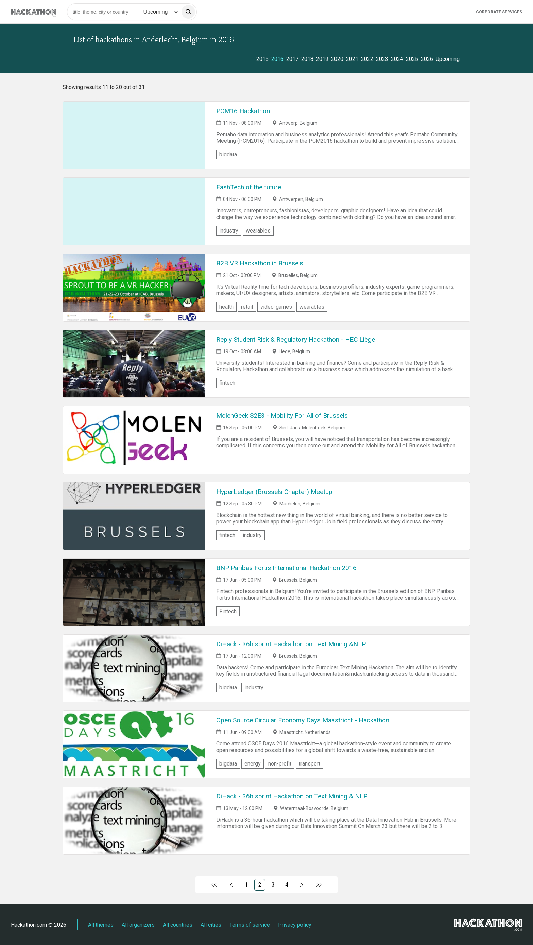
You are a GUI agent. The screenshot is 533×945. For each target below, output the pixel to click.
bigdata (228, 154)
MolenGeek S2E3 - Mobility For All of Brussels (282, 415)
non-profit (279, 763)
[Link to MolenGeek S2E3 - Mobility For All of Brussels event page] (134, 440)
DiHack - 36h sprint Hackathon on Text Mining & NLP (291, 796)
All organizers (138, 925)
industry (228, 230)
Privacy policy (294, 925)
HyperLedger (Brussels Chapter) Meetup (274, 492)
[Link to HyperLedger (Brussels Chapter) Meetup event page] (134, 516)
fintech (227, 383)
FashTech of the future (248, 187)
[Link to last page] (319, 885)
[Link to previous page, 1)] (231, 885)
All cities (211, 925)
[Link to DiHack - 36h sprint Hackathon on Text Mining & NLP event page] (134, 820)
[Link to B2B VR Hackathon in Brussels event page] (134, 287)
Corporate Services (499, 12)
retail (247, 307)
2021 (352, 59)
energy (252, 763)
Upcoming (448, 59)
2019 (322, 59)
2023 (382, 59)
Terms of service (249, 925)
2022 (367, 59)
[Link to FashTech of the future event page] (134, 211)
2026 (427, 59)
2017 (292, 59)
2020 (337, 59)
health (226, 307)
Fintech (228, 611)
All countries (177, 925)
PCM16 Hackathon (243, 111)
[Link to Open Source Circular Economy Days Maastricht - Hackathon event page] (134, 744)
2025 (412, 59)
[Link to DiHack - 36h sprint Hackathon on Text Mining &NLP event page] (134, 668)
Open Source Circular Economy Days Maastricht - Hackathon (302, 720)
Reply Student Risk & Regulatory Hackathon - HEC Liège (295, 339)
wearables (258, 230)
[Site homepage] (33, 11)
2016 (277, 59)
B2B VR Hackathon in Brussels (259, 263)
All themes (101, 925)
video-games (276, 307)
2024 (397, 59)
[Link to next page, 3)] (301, 885)
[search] (188, 12)
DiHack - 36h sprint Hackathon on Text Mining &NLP (291, 644)
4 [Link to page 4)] (286, 884)
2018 (307, 59)
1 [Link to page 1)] (246, 884)
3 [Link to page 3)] (273, 884)
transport (309, 763)
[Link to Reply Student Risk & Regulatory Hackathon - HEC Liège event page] (134, 363)
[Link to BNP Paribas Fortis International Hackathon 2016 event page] (134, 592)
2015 (262, 59)
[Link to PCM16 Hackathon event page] (134, 135)
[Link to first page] (214, 885)
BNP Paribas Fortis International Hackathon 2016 (286, 568)
